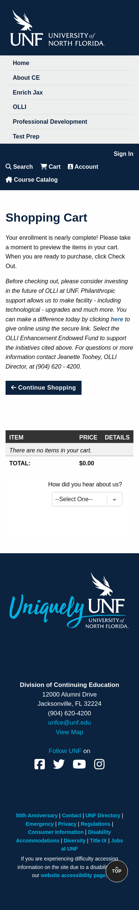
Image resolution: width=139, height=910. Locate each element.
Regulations (95, 824)
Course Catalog (32, 180)
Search (19, 167)
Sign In (123, 154)
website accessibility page (73, 875)
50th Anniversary (37, 815)
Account (83, 167)
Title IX (98, 841)
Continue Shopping (43, 387)
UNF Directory (103, 815)
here (117, 319)
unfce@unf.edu (69, 722)
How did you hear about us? (85, 484)
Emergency (40, 824)
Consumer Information (56, 832)
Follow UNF (65, 751)
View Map (69, 732)
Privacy (67, 824)
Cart (50, 167)
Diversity (75, 841)
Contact (71, 815)
